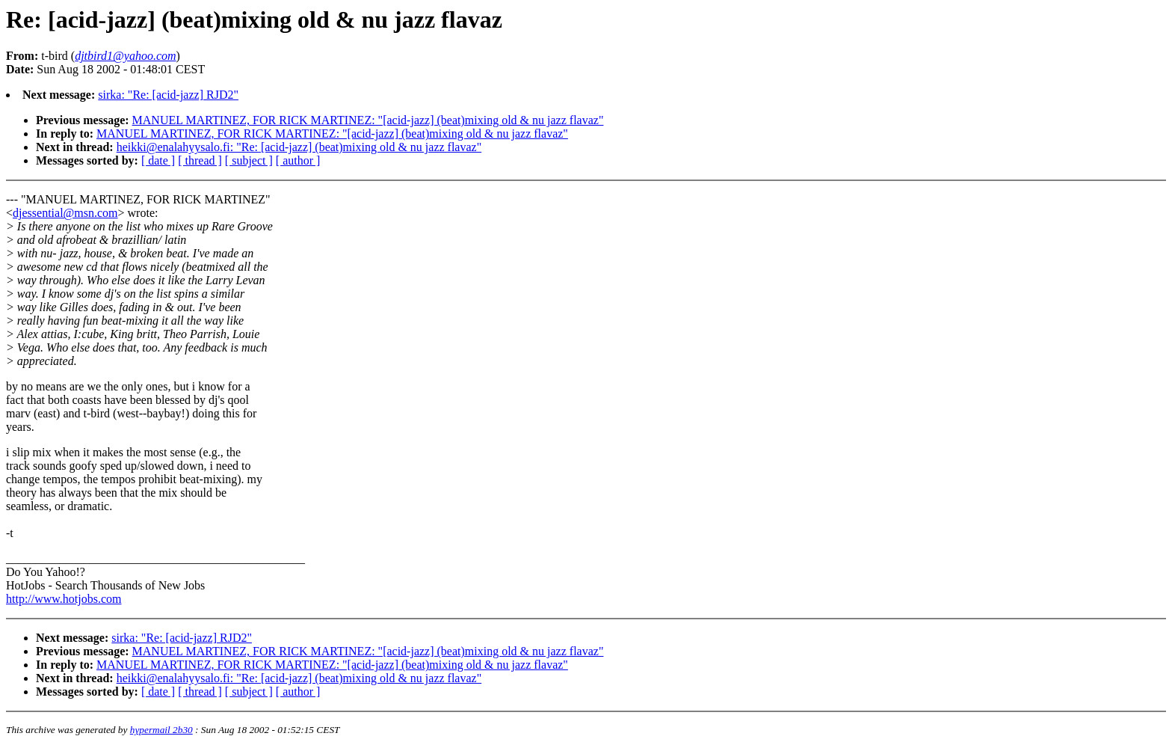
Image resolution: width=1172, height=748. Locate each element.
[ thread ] (200, 160)
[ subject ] (249, 160)
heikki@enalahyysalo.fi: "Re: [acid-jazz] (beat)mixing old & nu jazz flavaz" (299, 147)
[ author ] (298, 160)
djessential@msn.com (65, 212)
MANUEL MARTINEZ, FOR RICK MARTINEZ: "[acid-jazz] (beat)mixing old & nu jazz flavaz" (368, 120)
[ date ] (158, 160)
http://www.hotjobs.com (64, 598)
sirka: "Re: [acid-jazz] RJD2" (168, 94)
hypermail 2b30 (161, 729)
